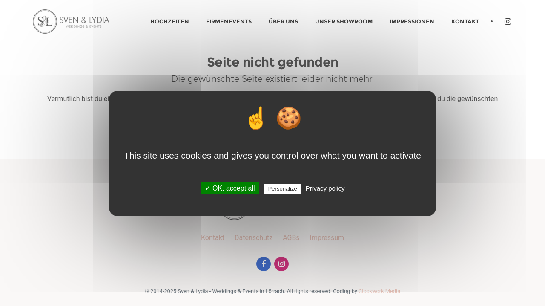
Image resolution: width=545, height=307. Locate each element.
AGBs (291, 238)
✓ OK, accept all (230, 188)
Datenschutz (253, 238)
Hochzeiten (169, 21)
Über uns (283, 21)
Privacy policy (325, 188)
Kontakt (465, 21)
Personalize (282, 188)
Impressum (327, 238)
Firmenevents (229, 21)
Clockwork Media (379, 291)
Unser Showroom (344, 21)
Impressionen (412, 21)
